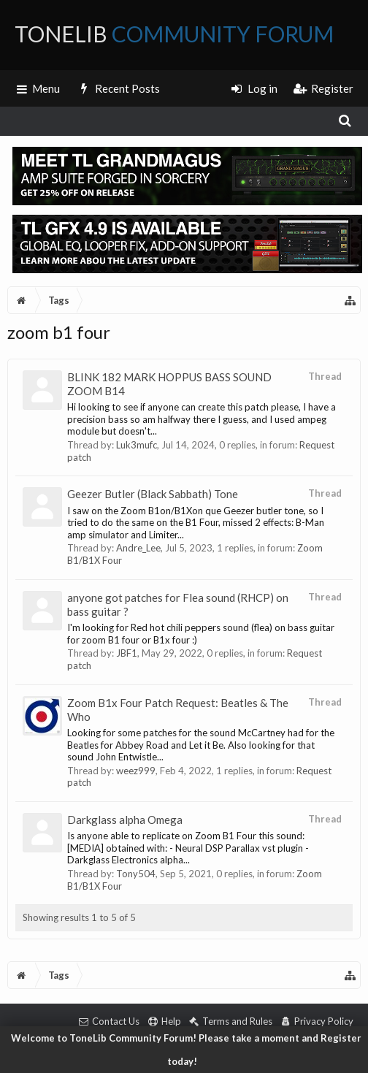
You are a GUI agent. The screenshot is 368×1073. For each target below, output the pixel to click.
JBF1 (126, 653)
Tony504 (136, 873)
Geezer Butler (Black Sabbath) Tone (152, 493)
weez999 (136, 770)
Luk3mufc (136, 445)
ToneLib (174, 33)
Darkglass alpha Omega (125, 819)
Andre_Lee (138, 548)
